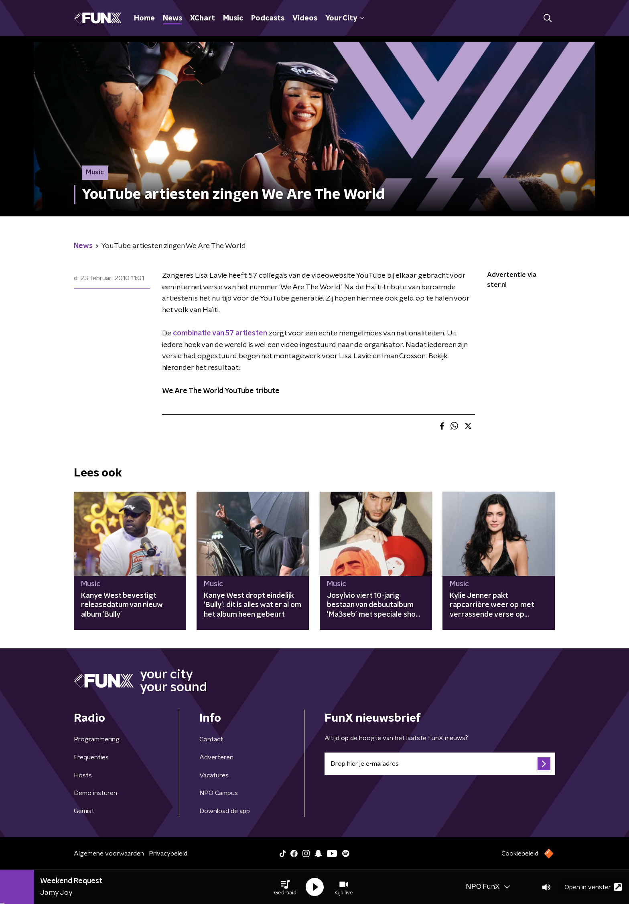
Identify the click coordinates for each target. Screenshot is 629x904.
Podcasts (267, 18)
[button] (285, 887)
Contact (211, 739)
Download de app (224, 811)
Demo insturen (95, 793)
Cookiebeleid (519, 853)
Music (233, 18)
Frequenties (91, 757)
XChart (202, 18)
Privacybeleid (168, 853)
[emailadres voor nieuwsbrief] (440, 764)
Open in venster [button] (593, 887)
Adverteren (216, 757)
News (172, 18)
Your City (344, 18)
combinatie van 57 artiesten (220, 333)
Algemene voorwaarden (109, 853)
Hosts (83, 775)
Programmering (97, 739)
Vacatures (214, 775)
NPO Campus (218, 793)
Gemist (84, 811)
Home (144, 18)
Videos (304, 18)
